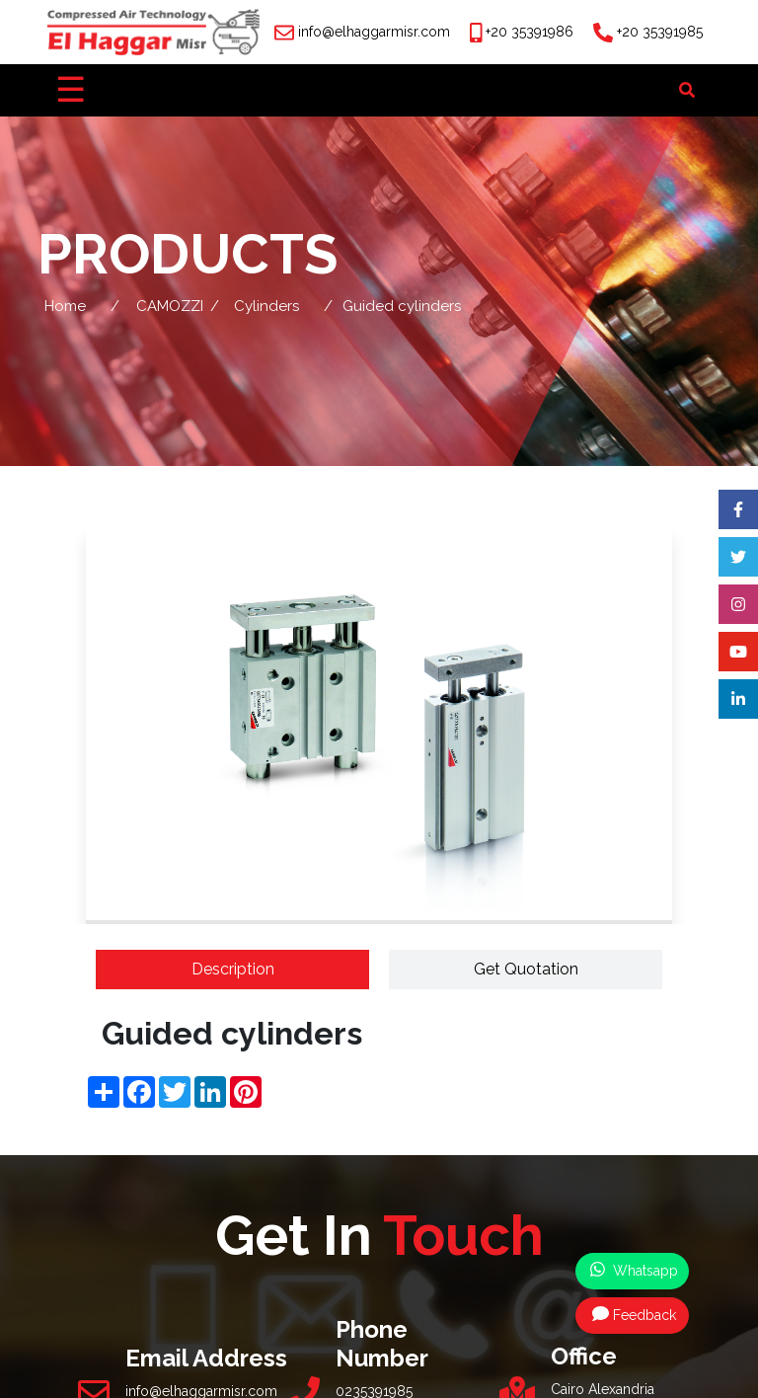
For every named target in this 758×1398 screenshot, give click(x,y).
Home (65, 306)
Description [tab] (232, 969)
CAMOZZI (169, 306)
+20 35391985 (660, 31)
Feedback (634, 1314)
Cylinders (266, 306)
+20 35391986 (529, 31)
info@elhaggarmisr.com (374, 31)
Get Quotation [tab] (526, 969)
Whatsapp (634, 1270)
